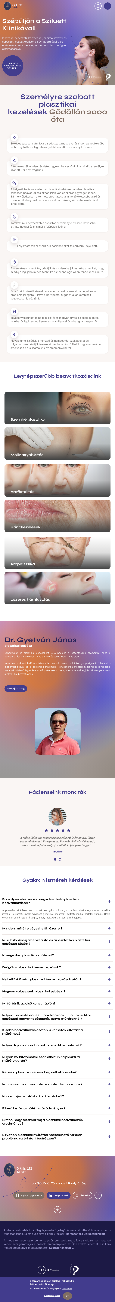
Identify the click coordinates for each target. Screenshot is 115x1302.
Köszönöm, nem (52, 1296)
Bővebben (67, 1288)
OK (67, 1295)
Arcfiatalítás (22, 492)
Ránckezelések (25, 527)
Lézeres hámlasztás (30, 599)
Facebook (98, 1195)
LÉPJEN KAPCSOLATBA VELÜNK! (13, 65)
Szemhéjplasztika (27, 419)
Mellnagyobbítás (26, 455)
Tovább (57, 851)
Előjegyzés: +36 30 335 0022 (98, 6)
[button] (55, 859)
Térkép (82, 1195)
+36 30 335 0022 (29, 1195)
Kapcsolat (58, 1195)
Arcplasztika (22, 564)
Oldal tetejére (57, 1209)
